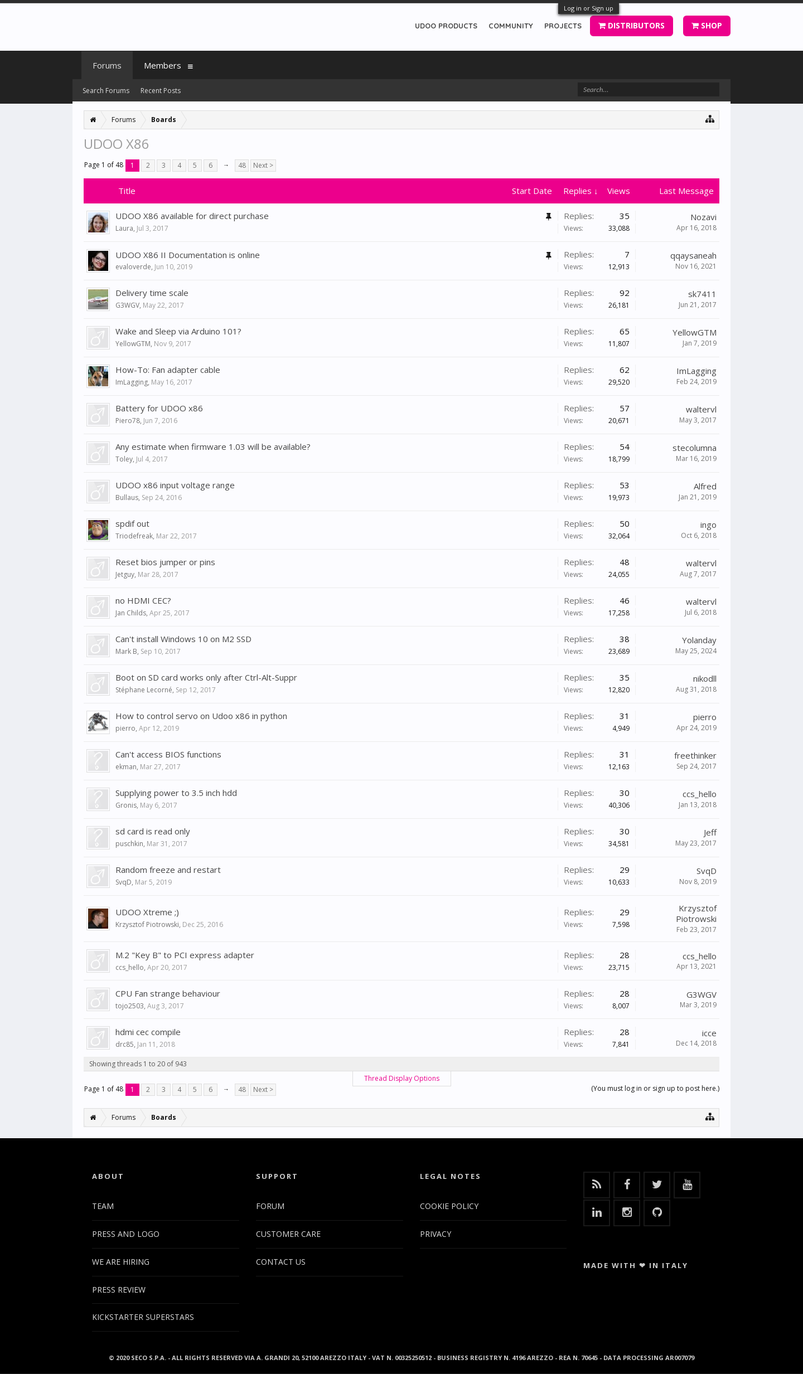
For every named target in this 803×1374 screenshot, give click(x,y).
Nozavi (703, 216)
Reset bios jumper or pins (165, 561)
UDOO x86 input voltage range (175, 485)
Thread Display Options (401, 1078)
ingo (708, 524)
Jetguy (124, 574)
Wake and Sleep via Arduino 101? (178, 331)
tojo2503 (129, 1006)
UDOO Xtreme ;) (147, 911)
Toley (124, 459)
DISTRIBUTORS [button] (631, 25)
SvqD (123, 882)
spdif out (132, 523)
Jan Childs (130, 613)
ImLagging (131, 382)
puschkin (129, 843)
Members (162, 65)
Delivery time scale (151, 292)
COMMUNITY (510, 25)
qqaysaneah (693, 255)
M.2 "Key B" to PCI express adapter (184, 954)
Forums (107, 65)
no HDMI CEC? (143, 600)
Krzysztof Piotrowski (147, 924)
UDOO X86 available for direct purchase (192, 215)
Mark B (126, 651)
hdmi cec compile (148, 1031)
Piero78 (127, 420)
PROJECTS (563, 25)
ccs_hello (700, 793)
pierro (125, 728)
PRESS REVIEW (119, 1289)
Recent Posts (161, 90)
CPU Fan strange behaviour (167, 993)
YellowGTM (133, 343)
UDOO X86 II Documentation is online (187, 254)
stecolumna (695, 447)
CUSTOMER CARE (288, 1234)
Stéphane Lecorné (143, 690)
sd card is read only (152, 831)
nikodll (705, 678)
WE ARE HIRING (120, 1261)
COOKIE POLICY (449, 1206)
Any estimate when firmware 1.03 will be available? (213, 446)
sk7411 (702, 293)
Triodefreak (134, 536)
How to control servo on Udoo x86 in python (201, 715)
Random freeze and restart (168, 869)
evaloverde (133, 266)
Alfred (705, 486)
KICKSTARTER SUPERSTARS (143, 1317)
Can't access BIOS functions (168, 754)
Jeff (710, 832)
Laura (124, 228)
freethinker (695, 755)
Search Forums (106, 90)
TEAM (103, 1206)
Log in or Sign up (588, 8)
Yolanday (699, 639)
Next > (263, 165)
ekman (126, 766)
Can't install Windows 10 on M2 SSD (183, 638)
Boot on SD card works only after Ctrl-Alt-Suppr (206, 677)
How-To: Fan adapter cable (167, 369)
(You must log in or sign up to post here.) (655, 1088)
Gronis (126, 805)
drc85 (124, 1044)
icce (709, 1032)
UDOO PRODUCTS (446, 25)
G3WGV (127, 305)
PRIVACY (435, 1234)
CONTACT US (281, 1261)
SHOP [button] (706, 25)
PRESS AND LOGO (125, 1234)
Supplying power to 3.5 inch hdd (176, 792)
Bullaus (126, 497)
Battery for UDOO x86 (159, 408)
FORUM (270, 1206)
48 (242, 165)
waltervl (701, 409)
